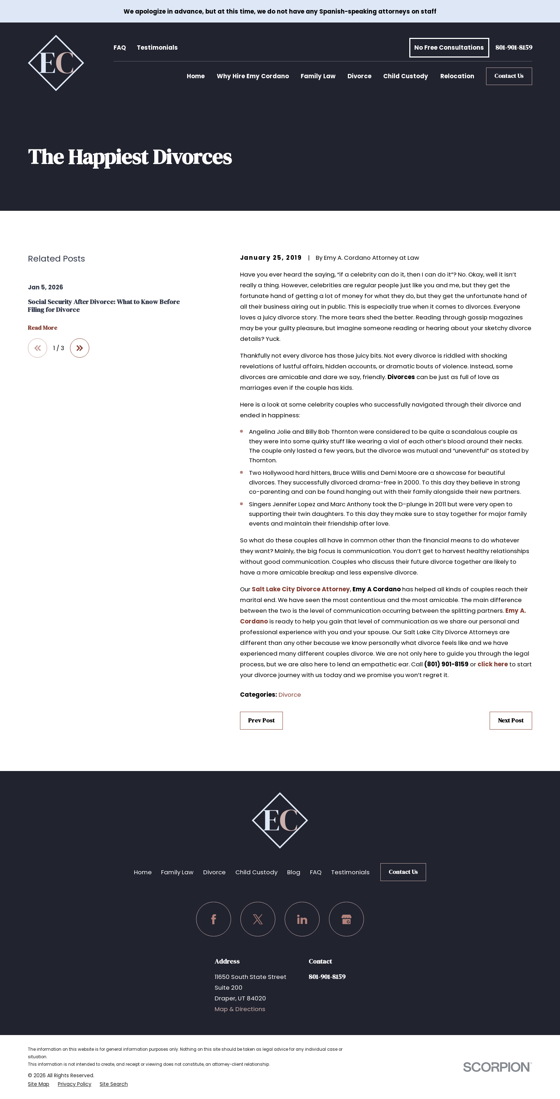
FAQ (120, 47)
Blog (293, 872)
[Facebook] (213, 919)
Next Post (511, 720)
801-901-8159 (513, 47)
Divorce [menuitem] (359, 76)
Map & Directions (240, 1009)
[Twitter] (257, 919)
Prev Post (261, 720)
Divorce (290, 694)
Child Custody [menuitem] (405, 76)
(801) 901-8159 (446, 664)
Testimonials (157, 47)
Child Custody (256, 872)
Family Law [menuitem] (318, 76)
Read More (42, 328)
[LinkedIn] (302, 919)
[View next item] (79, 348)
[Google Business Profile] (346, 919)
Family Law (177, 872)
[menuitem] (38, 1084)
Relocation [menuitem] (457, 76)
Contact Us (509, 76)
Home (143, 872)
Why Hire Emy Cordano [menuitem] (253, 76)
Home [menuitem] (196, 76)
